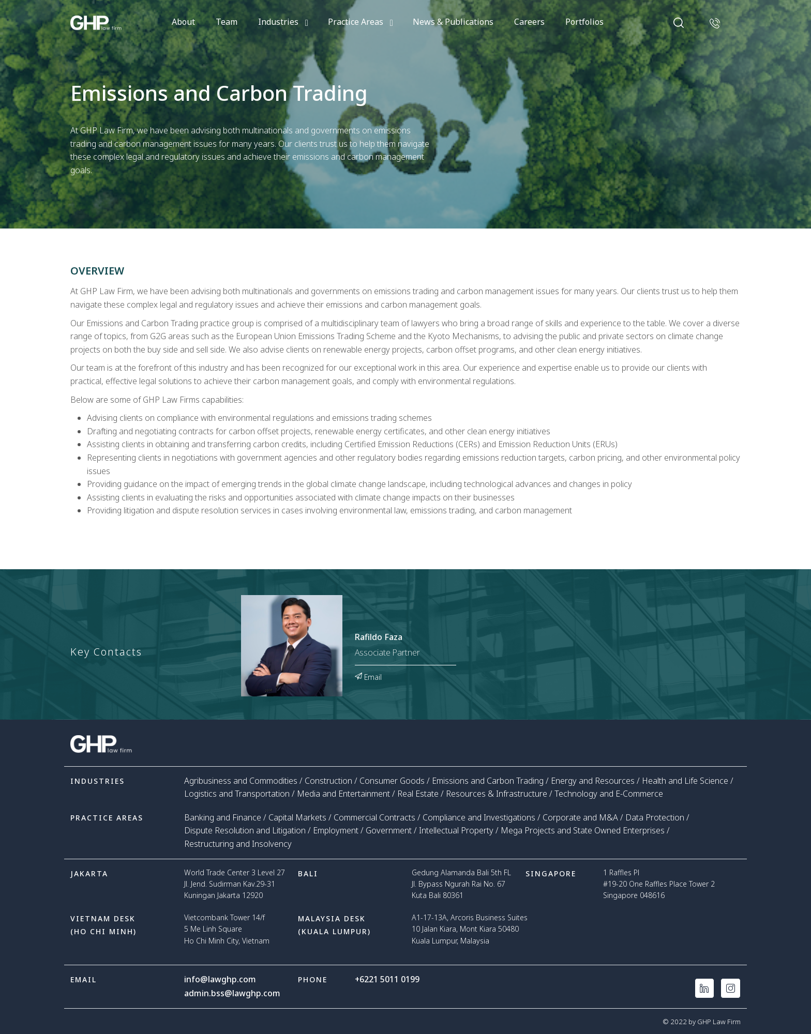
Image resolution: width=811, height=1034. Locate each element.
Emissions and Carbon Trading (488, 780)
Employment (335, 830)
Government (389, 830)
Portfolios (584, 21)
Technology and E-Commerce (608, 793)
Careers (529, 21)
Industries (278, 21)
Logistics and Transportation (237, 793)
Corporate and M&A (580, 817)
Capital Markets (297, 817)
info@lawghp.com (220, 979)
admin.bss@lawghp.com (232, 992)
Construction (328, 780)
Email (368, 676)
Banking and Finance (222, 817)
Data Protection (654, 817)
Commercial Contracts (374, 817)
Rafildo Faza (378, 637)
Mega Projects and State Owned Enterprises (583, 830)
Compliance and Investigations (479, 817)
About (183, 21)
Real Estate (418, 793)
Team (226, 21)
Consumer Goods (392, 780)
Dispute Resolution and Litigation (245, 830)
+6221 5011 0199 (387, 979)
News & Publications (453, 21)
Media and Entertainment (343, 793)
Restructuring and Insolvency (238, 843)
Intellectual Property (456, 830)
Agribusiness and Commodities (240, 780)
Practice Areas (355, 21)
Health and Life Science (685, 780)
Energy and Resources (593, 780)
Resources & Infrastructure (496, 793)
